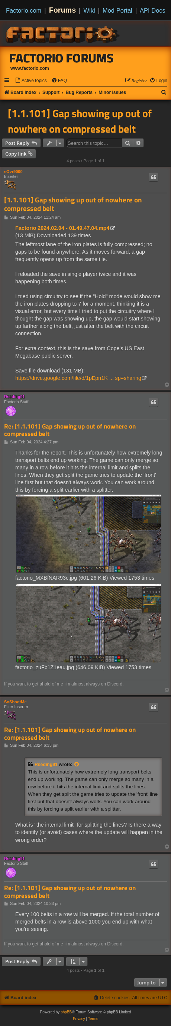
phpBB (66, 1012)
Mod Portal (117, 10)
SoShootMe (15, 702)
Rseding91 (14, 396)
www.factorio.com (29, 68)
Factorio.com (23, 10)
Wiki (89, 10)
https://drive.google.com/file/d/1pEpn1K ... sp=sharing (78, 378)
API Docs (152, 10)
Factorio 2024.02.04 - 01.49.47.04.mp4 (62, 228)
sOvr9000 (13, 171)
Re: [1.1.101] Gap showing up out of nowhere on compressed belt (70, 430)
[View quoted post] (77, 764)
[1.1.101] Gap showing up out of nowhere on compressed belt (80, 121)
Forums (62, 10)
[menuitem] (31, 81)
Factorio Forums (62, 58)
